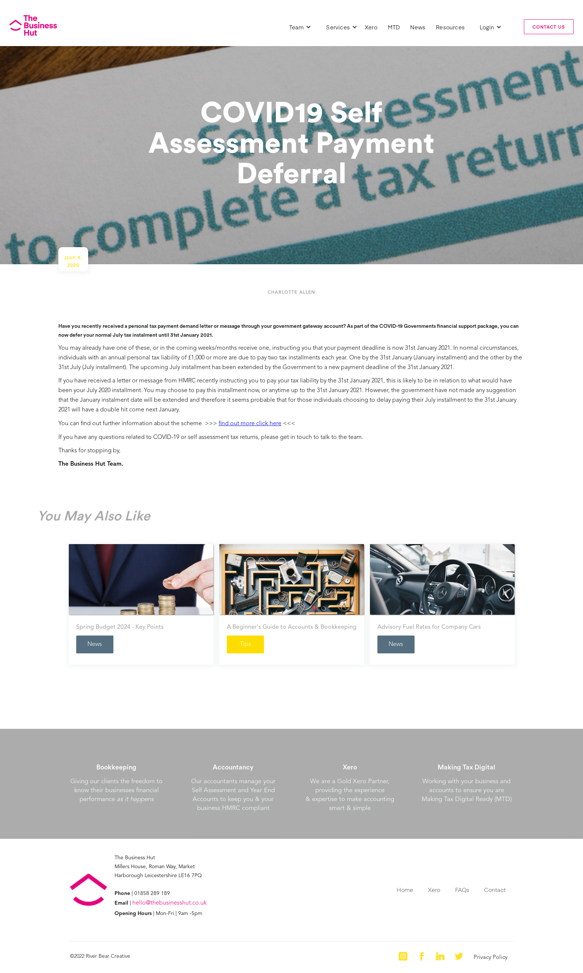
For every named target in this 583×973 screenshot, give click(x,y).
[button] (300, 27)
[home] (33, 25)
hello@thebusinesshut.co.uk (169, 903)
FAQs (462, 889)
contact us (548, 27)
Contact (495, 889)
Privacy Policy (491, 957)
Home (405, 889)
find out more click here (250, 424)
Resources (450, 27)
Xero (371, 27)
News (417, 27)
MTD (394, 27)
